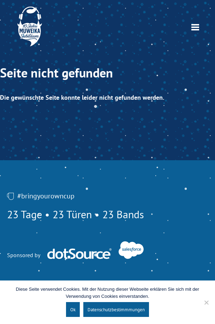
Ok (73, 309)
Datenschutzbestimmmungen (116, 309)
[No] (206, 302)
